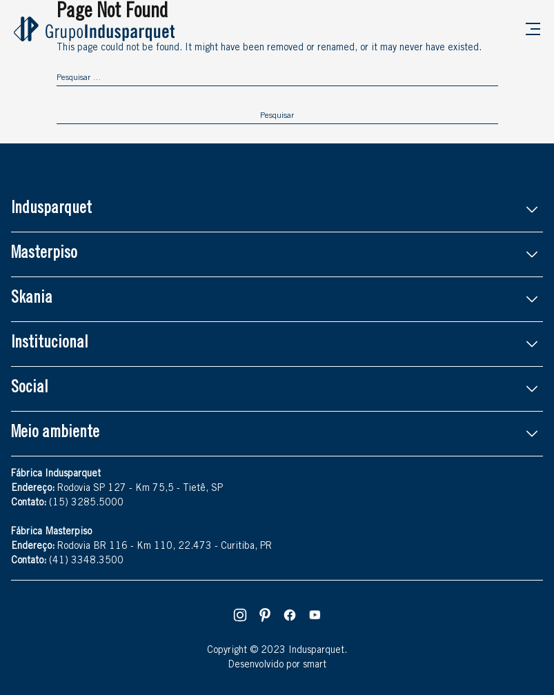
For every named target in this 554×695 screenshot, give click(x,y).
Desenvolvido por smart (277, 665)
